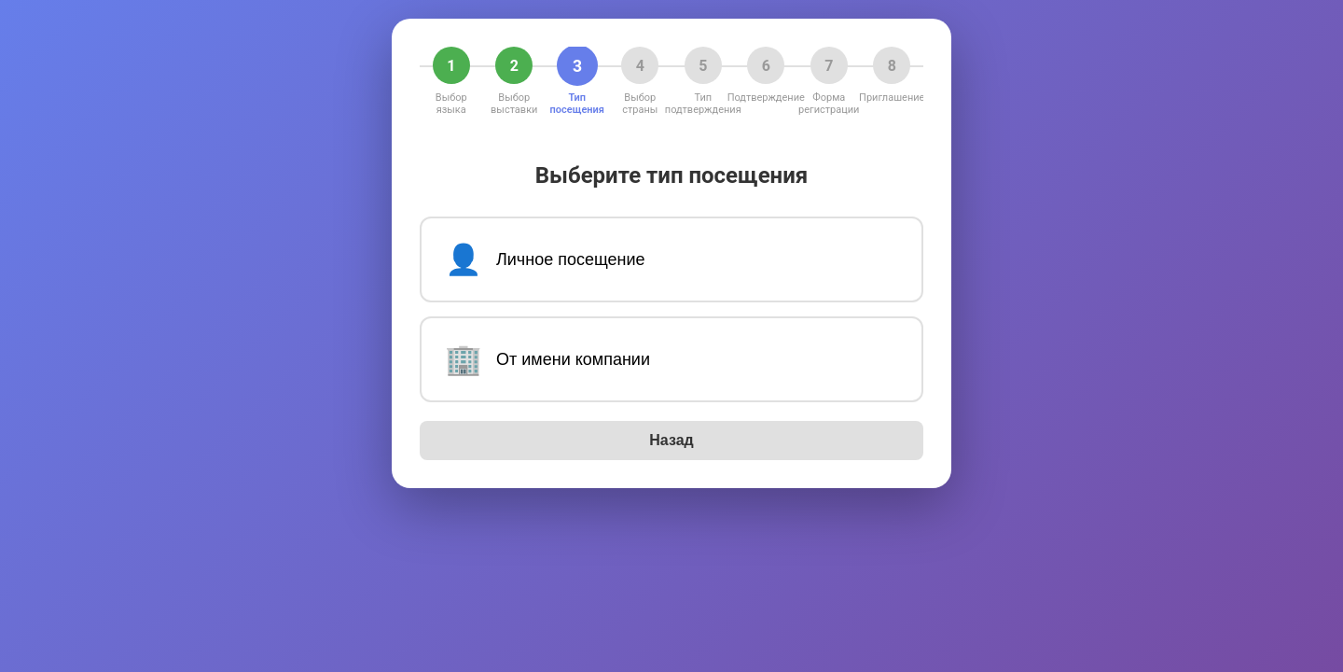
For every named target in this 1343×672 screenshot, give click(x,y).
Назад (671, 440)
